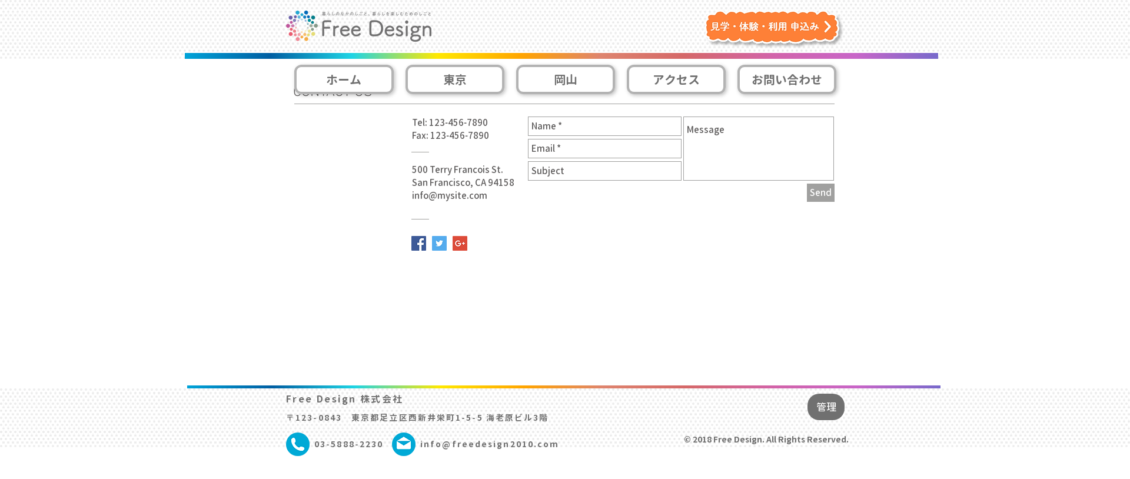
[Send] (821, 193)
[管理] (826, 407)
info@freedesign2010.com (489, 444)
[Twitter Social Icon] (439, 243)
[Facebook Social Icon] (418, 243)
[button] (774, 29)
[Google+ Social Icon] (460, 243)
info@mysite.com (449, 195)
